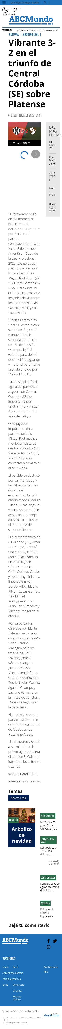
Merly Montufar (53, 862)
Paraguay (7, 978)
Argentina (7, 972)
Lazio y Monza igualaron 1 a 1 (54, 195)
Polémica (45, 903)
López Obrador (48, 877)
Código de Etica (32, 1011)
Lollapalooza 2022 (47, 840)
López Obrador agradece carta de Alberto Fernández (49, 889)
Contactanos (51, 966)
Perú (15, 966)
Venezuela (18, 984)
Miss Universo (48, 816)
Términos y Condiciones (12, 1011)
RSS (46, 971)
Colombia (18, 972)
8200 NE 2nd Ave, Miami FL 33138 (22, 1018)
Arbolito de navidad (22, 835)
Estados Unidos (17, 998)
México (17, 978)
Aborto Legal (19, 798)
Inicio (5, 966)
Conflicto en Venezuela (26, 30)
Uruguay (17, 990)
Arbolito (13, 820)
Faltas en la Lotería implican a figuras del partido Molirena (47, 918)
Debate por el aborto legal (47, 30)
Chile (5, 984)
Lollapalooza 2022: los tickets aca (48, 851)
